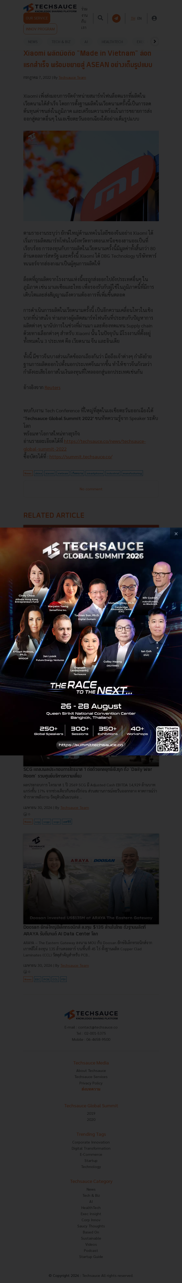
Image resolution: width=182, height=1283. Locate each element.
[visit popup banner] (91, 642)
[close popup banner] (176, 534)
